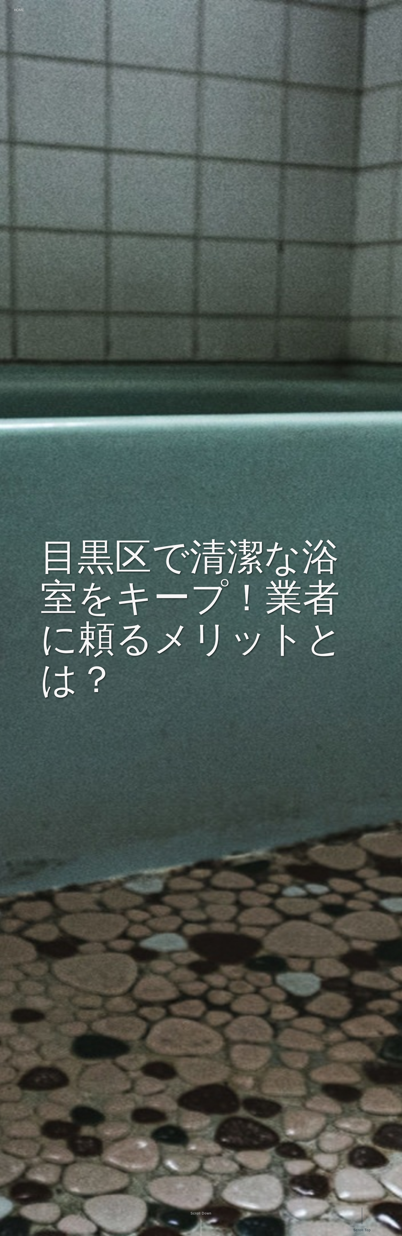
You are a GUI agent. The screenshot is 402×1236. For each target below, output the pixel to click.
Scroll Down (200, 1213)
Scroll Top (361, 1230)
